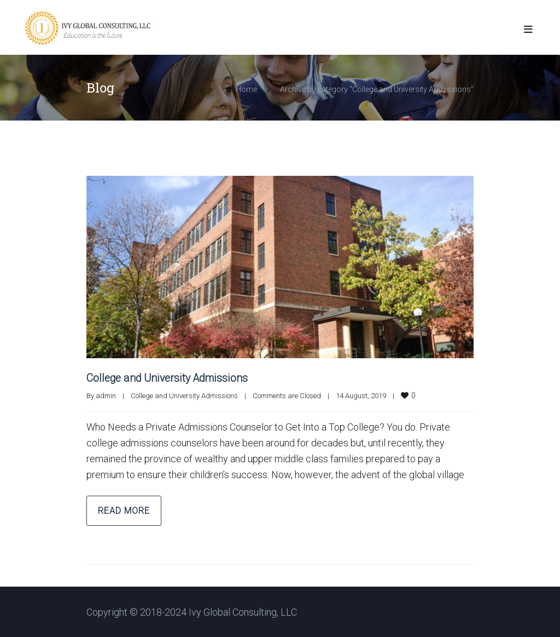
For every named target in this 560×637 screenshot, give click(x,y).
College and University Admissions (169, 378)
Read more (124, 510)
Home (246, 89)
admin (106, 395)
